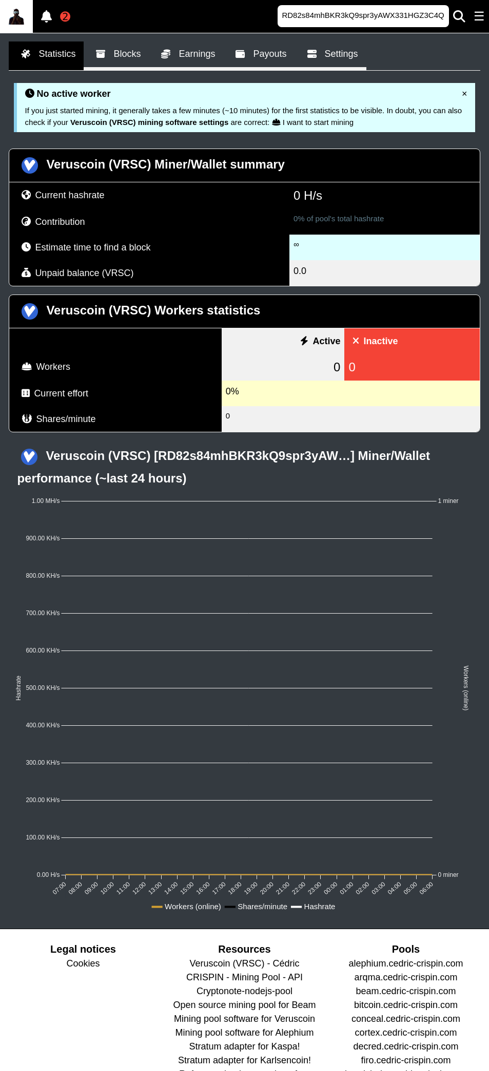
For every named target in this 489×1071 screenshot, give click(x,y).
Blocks (116, 54)
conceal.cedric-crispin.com (405, 1019)
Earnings (186, 54)
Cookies (83, 963)
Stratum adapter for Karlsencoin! (244, 1060)
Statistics (46, 54)
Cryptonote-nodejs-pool (244, 991)
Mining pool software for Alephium (244, 1032)
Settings (330, 54)
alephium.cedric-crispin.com (405, 963)
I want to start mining (313, 122)
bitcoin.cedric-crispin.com (406, 1005)
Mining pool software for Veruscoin (244, 1019)
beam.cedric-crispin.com (406, 991)
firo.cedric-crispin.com (406, 1060)
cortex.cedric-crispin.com (406, 1032)
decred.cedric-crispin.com (405, 1046)
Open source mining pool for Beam (244, 1005)
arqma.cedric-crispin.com (405, 977)
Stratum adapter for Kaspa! (244, 1046)
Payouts (258, 54)
